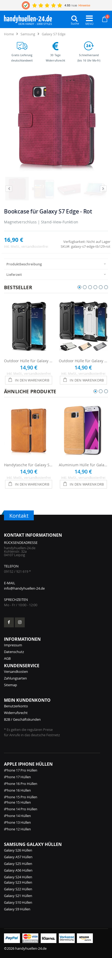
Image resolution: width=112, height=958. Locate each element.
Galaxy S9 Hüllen (17, 909)
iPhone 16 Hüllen (17, 790)
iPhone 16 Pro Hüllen (20, 783)
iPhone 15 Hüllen (17, 802)
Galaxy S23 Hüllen (18, 882)
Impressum (13, 645)
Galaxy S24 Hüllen (18, 877)
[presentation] (56, 264)
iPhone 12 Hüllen (17, 829)
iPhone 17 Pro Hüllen (20, 770)
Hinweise (84, 5)
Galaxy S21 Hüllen (18, 895)
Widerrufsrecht (16, 712)
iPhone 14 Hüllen (17, 815)
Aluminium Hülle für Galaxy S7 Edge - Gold (83, 464)
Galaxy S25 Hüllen (18, 863)
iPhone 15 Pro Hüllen (20, 797)
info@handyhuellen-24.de (24, 588)
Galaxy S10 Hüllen (18, 902)
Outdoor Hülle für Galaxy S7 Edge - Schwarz (28, 360)
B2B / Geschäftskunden (22, 719)
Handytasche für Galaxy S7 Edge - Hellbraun (28, 464)
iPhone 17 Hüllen (17, 776)
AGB (7, 658)
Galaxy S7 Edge (53, 34)
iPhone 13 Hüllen (17, 822)
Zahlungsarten (15, 678)
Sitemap (10, 684)
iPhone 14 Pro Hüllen (20, 809)
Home (9, 34)
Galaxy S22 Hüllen (18, 889)
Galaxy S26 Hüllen (18, 850)
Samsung (27, 34)
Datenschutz (14, 651)
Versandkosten (16, 671)
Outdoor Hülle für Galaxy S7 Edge (83, 360)
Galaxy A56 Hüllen (18, 870)
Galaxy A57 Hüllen (18, 856)
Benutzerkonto (16, 706)
